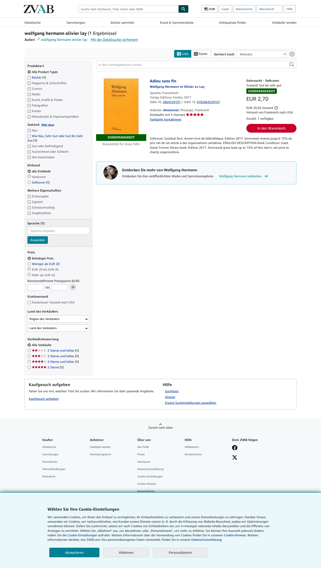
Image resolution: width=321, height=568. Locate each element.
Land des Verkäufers (43, 328)
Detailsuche (33, 22)
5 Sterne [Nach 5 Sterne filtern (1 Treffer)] (48, 367)
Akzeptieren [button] (74, 552)
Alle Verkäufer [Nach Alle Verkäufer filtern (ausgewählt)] (42, 345)
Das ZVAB (143, 447)
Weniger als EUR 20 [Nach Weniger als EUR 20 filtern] (43, 264)
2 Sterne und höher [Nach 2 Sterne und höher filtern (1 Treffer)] (55, 351)
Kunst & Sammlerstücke (176, 22)
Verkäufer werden (284, 22)
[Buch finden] (183, 9)
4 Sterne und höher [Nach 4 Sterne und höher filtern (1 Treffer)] (55, 362)
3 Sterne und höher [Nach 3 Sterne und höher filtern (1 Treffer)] (55, 356)
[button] (291, 64)
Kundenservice (193, 454)
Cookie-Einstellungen (82, 535)
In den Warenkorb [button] (271, 128)
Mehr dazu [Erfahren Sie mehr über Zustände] (47, 124)
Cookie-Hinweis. (235, 535)
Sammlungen (75, 22)
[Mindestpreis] (35, 287)
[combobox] (128, 9)
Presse (141, 454)
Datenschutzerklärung (150, 469)
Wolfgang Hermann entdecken (244, 176)
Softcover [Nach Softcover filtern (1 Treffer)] (38, 182)
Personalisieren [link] (180, 552)
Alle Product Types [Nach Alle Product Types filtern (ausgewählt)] (43, 72)
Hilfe (289, 9)
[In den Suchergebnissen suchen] (196, 65)
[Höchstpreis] (59, 287)
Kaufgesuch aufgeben (44, 399)
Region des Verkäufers (44, 319)
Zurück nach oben (160, 427)
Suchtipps (172, 391)
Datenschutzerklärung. (206, 539)
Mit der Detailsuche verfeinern (114, 39)
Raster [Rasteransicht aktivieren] (201, 54)
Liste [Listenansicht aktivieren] (182, 54)
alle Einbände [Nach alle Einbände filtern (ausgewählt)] (39, 171)
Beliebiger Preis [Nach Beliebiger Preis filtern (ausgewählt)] (40, 258)
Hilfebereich (192, 447)
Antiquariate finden (232, 22)
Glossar (170, 397)
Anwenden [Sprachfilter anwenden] (37, 240)
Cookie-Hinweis (146, 484)
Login (225, 9)
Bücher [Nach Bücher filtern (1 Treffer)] (36, 77)
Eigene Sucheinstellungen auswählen (190, 403)
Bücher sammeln (122, 22)
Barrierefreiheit (146, 491)
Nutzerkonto (244, 9)
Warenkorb (48, 476)
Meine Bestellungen (54, 469)
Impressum (143, 461)
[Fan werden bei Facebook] (234, 448)
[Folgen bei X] (234, 458)
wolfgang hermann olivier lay (64, 39)
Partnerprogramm (100, 454)
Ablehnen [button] (126, 552)
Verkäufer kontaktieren (165, 119)
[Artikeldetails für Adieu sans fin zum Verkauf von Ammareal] (121, 110)
